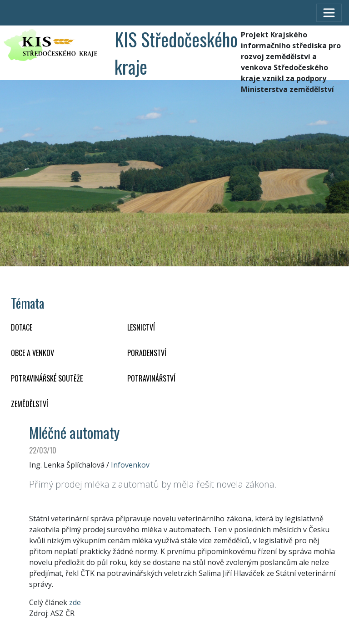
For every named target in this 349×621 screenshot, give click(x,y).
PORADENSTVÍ (146, 352)
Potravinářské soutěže (47, 378)
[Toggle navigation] (329, 13)
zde (75, 602)
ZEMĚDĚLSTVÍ (29, 403)
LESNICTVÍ (141, 327)
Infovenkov (130, 465)
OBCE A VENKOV (32, 352)
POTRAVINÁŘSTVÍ (151, 378)
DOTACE (21, 327)
